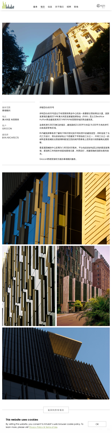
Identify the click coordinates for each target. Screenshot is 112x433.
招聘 (69, 6)
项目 (43, 6)
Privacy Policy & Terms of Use (43, 427)
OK (97, 424)
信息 (50, 6)
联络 (76, 6)
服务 (35, 6)
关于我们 (59, 6)
